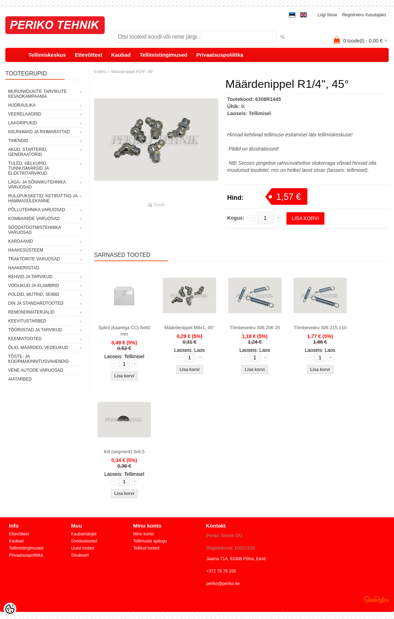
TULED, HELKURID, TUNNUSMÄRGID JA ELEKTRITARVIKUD (28, 168)
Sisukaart (80, 555)
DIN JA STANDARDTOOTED (36, 303)
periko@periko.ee (223, 583)
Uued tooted (82, 548)
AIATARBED (20, 379)
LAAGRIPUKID (22, 122)
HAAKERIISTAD (23, 267)
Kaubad (121, 55)
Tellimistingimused (163, 55)
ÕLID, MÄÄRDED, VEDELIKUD (38, 347)
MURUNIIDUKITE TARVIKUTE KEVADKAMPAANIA (37, 94)
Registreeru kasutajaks (364, 14)
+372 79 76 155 (221, 571)
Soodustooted (84, 541)
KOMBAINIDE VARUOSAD (34, 218)
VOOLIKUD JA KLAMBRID (33, 285)
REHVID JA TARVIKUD (30, 276)
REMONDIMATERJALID (31, 312)
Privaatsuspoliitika (219, 55)
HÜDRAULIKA (21, 105)
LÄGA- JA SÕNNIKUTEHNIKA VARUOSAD (37, 185)
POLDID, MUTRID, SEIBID (33, 294)
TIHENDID (18, 140)
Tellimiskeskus (47, 55)
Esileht (100, 71)
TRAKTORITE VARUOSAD (34, 259)
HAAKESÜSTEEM (25, 250)
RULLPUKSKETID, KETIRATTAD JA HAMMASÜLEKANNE (42, 198)
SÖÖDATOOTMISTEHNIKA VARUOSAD (34, 230)
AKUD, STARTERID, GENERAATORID (27, 152)
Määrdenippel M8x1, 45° (189, 327)
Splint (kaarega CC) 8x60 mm (124, 331)
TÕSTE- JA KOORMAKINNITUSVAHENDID (38, 359)
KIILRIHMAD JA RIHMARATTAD (39, 131)
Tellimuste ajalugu (150, 541)
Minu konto (143, 533)
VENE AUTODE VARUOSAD (35, 370)
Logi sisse (327, 14)
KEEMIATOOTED (25, 338)
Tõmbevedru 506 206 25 (255, 327)
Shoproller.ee (376, 599)
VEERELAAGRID (24, 114)
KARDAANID (20, 241)
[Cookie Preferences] (10, 609)
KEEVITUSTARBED (27, 321)
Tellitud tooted (146, 548)
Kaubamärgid (83, 533)
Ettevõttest (89, 55)
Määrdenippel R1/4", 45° (132, 71)
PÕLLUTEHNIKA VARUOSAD (36, 209)
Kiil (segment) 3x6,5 (124, 451)
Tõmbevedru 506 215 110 (320, 327)
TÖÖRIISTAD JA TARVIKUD (35, 329)
